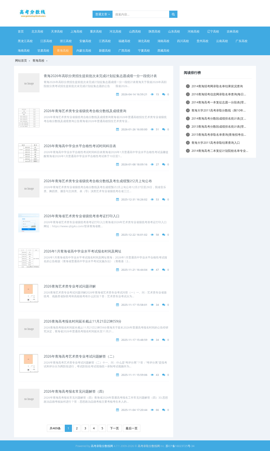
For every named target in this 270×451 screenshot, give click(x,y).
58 (157, 235)
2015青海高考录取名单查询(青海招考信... (216, 134)
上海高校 (76, 31)
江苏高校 (46, 41)
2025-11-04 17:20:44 (134, 410)
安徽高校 (85, 41)
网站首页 (21, 60)
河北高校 (115, 31)
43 (157, 375)
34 (157, 305)
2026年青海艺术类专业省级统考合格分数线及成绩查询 (85, 111)
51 (157, 129)
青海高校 (63, 50)
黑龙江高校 (25, 41)
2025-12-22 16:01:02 (134, 235)
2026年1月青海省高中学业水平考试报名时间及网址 (82, 251)
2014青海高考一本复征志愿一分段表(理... (216, 102)
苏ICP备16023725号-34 (180, 446)
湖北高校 (144, 41)
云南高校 (222, 41)
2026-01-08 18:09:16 (134, 164)
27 (157, 164)
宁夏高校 (144, 50)
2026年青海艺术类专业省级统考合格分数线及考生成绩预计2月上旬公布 (98, 181)
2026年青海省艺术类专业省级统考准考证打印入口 (82, 216)
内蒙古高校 (83, 50)
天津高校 (57, 31)
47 (157, 270)
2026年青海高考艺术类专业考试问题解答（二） (80, 356)
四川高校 (183, 41)
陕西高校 (154, 31)
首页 (21, 31)
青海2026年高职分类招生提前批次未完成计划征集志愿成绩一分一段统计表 (100, 75)
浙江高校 (66, 41)
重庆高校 (96, 31)
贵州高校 (202, 41)
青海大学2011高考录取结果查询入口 (213, 143)
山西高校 (135, 31)
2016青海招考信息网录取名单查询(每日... (216, 94)
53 (157, 199)
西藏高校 (163, 50)
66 (157, 410)
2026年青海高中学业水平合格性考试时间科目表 (80, 146)
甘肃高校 (43, 50)
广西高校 (124, 50)
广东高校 (242, 41)
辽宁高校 (213, 31)
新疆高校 (105, 50)
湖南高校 (163, 41)
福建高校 (124, 41)
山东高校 (174, 31)
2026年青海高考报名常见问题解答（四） (75, 391)
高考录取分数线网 (102, 446)
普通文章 (102, 14)
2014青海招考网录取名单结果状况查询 (214, 86)
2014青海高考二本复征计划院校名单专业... (217, 151)
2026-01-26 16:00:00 (134, 129)
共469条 (55, 428)
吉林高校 (233, 31)
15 (157, 94)
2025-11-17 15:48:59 (134, 340)
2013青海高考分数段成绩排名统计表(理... (216, 126)
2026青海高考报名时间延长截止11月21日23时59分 (82, 321)
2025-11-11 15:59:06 (134, 375)
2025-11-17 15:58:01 (134, 305)
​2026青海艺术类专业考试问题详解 (70, 286)
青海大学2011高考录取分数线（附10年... (216, 110)
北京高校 (37, 31)
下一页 (114, 428)
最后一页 (132, 428)
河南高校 (194, 31)
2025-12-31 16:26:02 (134, 199)
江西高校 (105, 41)
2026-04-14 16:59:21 (134, 94)
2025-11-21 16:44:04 (134, 270)
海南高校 (24, 50)
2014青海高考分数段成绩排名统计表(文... (216, 118)
